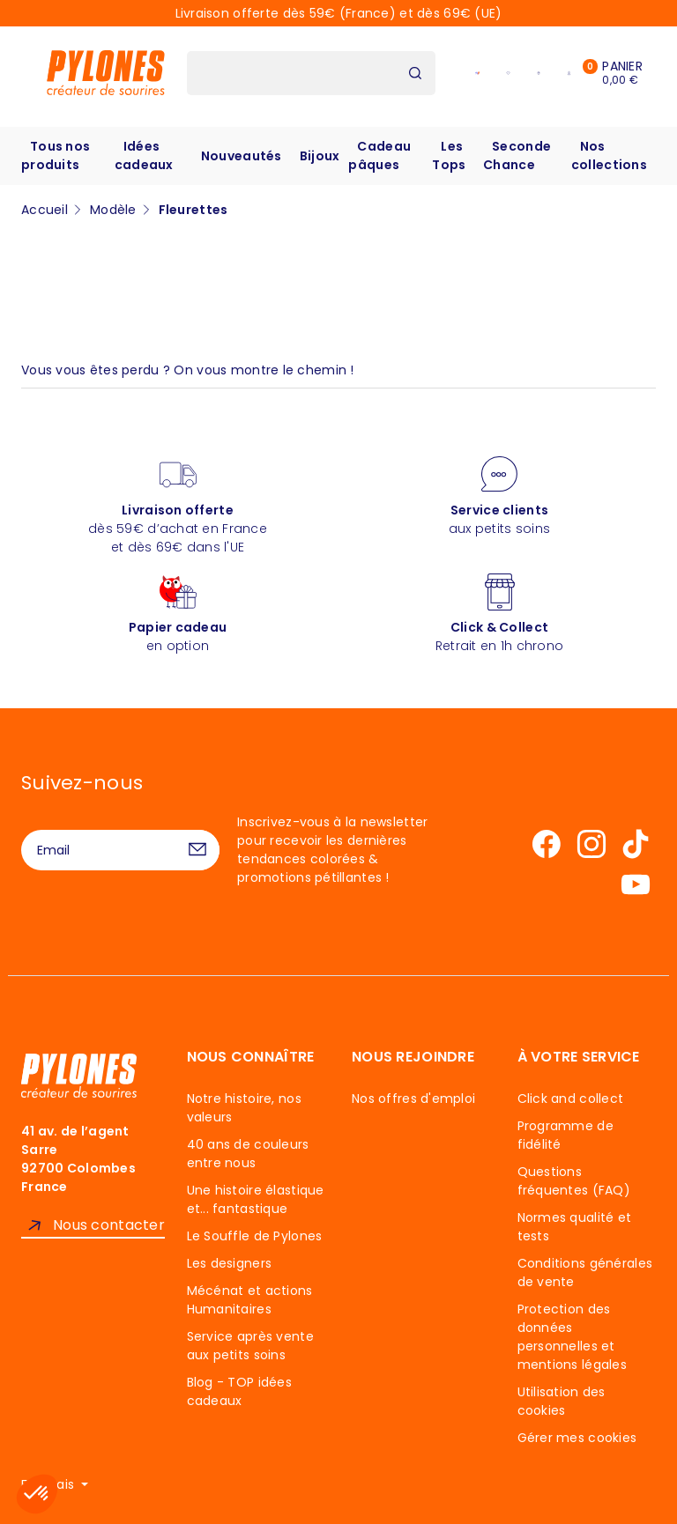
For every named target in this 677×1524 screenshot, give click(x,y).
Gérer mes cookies (577, 1437)
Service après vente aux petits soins (250, 1346)
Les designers (229, 1263)
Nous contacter (109, 1225)
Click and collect (570, 1098)
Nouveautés (241, 156)
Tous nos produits (55, 155)
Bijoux (320, 156)
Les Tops (448, 155)
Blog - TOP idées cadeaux (239, 1391)
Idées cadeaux (144, 155)
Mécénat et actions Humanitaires (250, 1300)
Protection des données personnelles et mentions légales (572, 1336)
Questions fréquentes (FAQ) (573, 1181)
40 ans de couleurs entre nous (248, 1154)
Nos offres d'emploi (413, 1098)
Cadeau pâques (379, 155)
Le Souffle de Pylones (255, 1236)
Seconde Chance (517, 155)
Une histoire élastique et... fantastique (255, 1199)
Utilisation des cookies (561, 1401)
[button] (37, 1494)
